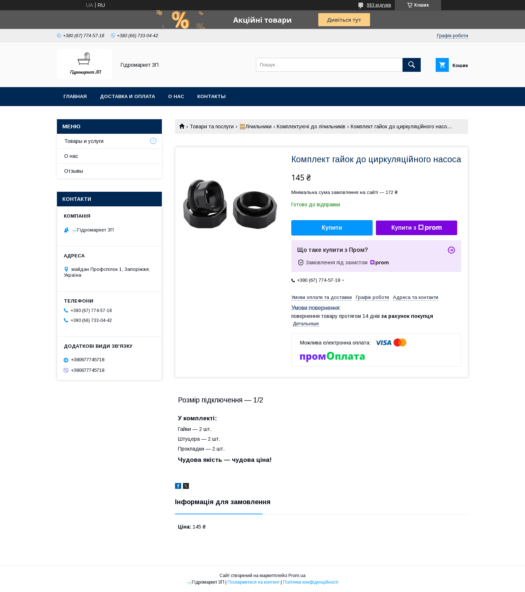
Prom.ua (297, 575)
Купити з (416, 228)
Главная (75, 96)
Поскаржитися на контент (254, 582)
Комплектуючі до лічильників (311, 126)
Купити (332, 228)
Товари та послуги (212, 126)
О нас (176, 96)
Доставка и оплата (127, 96)
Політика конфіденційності (310, 582)
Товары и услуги (84, 141)
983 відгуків (379, 5)
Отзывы (73, 171)
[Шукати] (411, 65)
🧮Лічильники (255, 126)
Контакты (211, 96)
